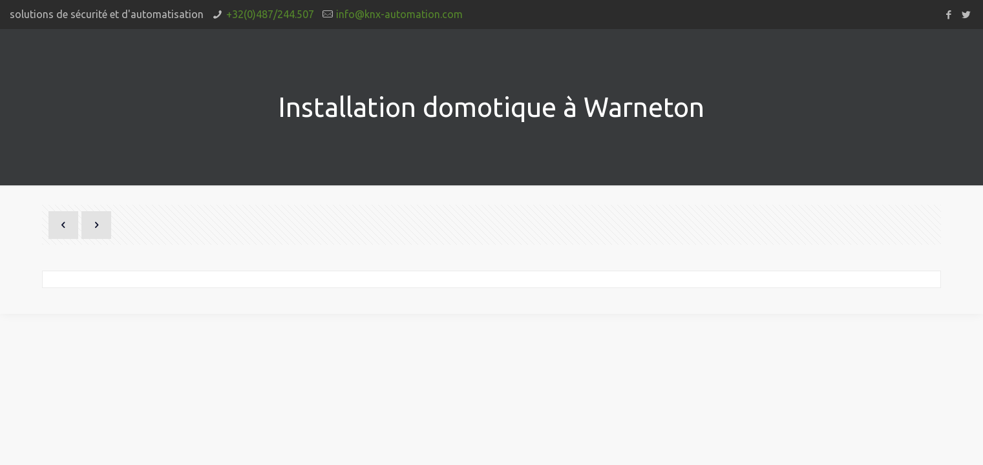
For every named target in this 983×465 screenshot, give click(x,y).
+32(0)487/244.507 (270, 14)
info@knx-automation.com (399, 14)
